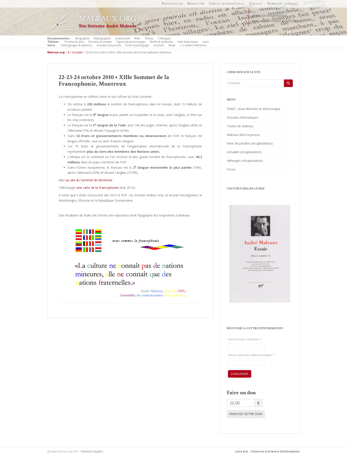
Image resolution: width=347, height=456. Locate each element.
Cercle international (227, 4)
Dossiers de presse (109, 45)
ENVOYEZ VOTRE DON (245, 414)
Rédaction (196, 4)
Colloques (164, 38)
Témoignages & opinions (76, 45)
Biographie (82, 38)
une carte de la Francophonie (97, 187)
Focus (231, 169)
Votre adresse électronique (251, 355)
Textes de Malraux (240, 126)
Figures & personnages (130, 42)
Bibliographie (102, 38)
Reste (172, 45)
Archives (159, 45)
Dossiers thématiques (242, 117)
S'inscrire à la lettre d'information (275, 451)
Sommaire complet (282, 4)
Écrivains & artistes (100, 42)
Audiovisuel (122, 38)
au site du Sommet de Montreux (89, 180)
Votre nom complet (245, 339)
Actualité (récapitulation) (244, 152)
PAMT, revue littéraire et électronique (253, 109)
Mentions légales (92, 451)
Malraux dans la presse (243, 135)
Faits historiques (187, 42)
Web (137, 38)
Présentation (172, 4)
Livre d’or (241, 451)
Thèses (149, 38)
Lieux (205, 42)
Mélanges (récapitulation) (245, 160)
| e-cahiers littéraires (193, 45)
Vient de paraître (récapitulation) (250, 143)
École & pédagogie (137, 45)
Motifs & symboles (161, 42)
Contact (256, 4)
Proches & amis (74, 42)
